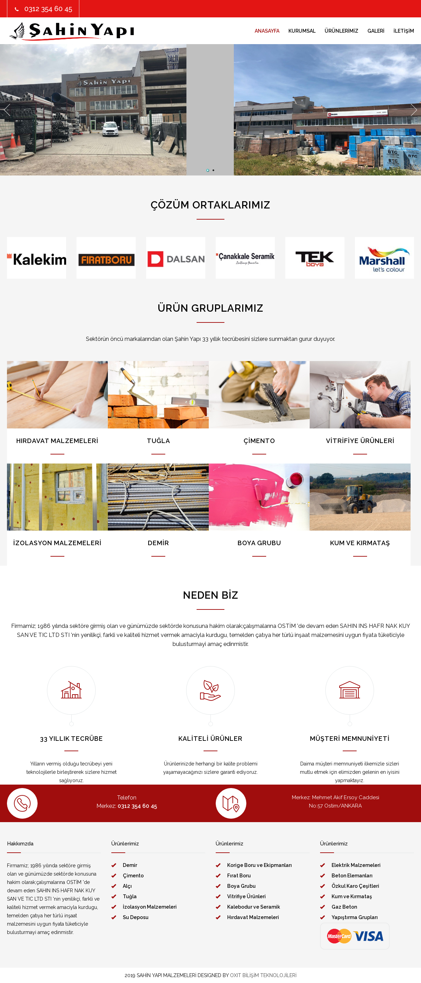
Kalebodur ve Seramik (253, 907)
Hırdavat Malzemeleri (253, 917)
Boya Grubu (241, 886)
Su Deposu (136, 917)
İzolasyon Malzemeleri (150, 907)
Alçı (127, 886)
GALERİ (375, 31)
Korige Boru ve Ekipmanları (259, 865)
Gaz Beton (344, 907)
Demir (130, 865)
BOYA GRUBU (259, 543)
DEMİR (158, 543)
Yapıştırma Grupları (355, 917)
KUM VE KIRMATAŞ (360, 543)
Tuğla (130, 896)
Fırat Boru (239, 875)
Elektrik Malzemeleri (356, 865)
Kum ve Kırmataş (352, 896)
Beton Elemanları (352, 875)
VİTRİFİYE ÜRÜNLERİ (360, 440)
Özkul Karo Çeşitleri (355, 886)
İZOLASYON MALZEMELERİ (57, 543)
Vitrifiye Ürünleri (246, 896)
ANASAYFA (267, 31)
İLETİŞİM (404, 31)
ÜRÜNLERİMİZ (341, 31)
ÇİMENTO (259, 440)
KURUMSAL (302, 31)
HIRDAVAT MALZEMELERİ (57, 440)
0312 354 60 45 (48, 9)
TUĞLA (158, 440)
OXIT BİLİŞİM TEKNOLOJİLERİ (263, 975)
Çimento (133, 875)
